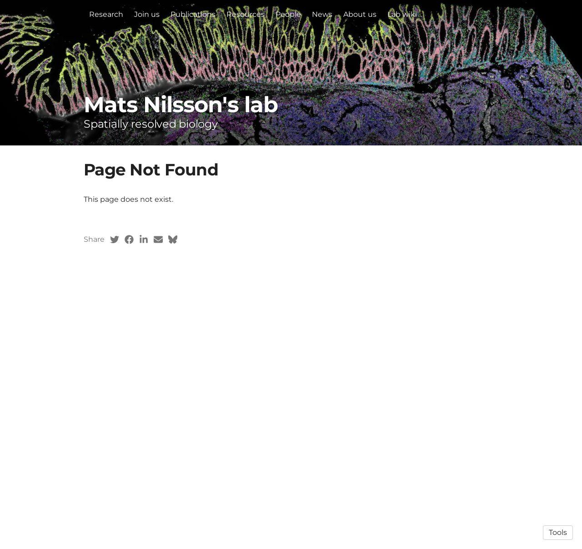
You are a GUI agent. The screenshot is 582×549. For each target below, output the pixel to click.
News (322, 14)
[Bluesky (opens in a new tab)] (172, 239)
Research (106, 14)
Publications (193, 14)
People (288, 14)
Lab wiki (402, 14)
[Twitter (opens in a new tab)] (114, 239)
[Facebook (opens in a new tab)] (129, 239)
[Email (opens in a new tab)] (158, 239)
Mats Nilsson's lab (181, 104)
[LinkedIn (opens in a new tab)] (143, 239)
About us (359, 14)
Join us (147, 14)
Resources (245, 14)
